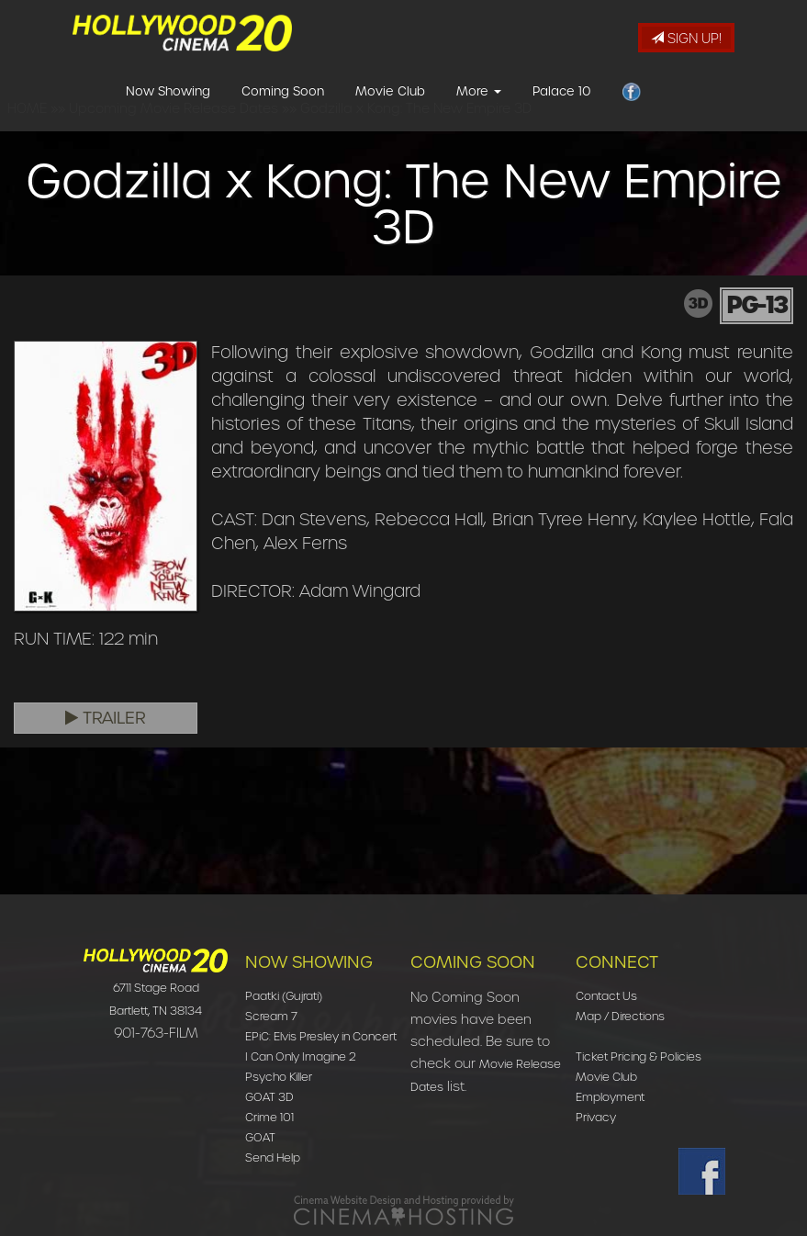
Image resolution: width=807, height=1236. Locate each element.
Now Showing (168, 113)
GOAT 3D (269, 1097)
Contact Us (606, 996)
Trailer (105, 718)
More (478, 113)
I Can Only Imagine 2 (300, 1056)
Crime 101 (269, 1117)
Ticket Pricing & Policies (638, 1056)
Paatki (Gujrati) (283, 996)
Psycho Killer (278, 1076)
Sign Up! (686, 38)
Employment (610, 1097)
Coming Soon (282, 113)
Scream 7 (271, 1016)
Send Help (272, 1157)
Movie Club (390, 113)
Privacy (596, 1117)
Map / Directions (620, 1016)
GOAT (260, 1137)
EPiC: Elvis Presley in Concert (321, 1036)
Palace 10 (561, 113)
